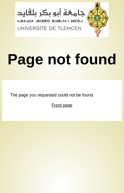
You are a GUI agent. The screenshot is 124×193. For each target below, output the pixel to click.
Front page (62, 105)
